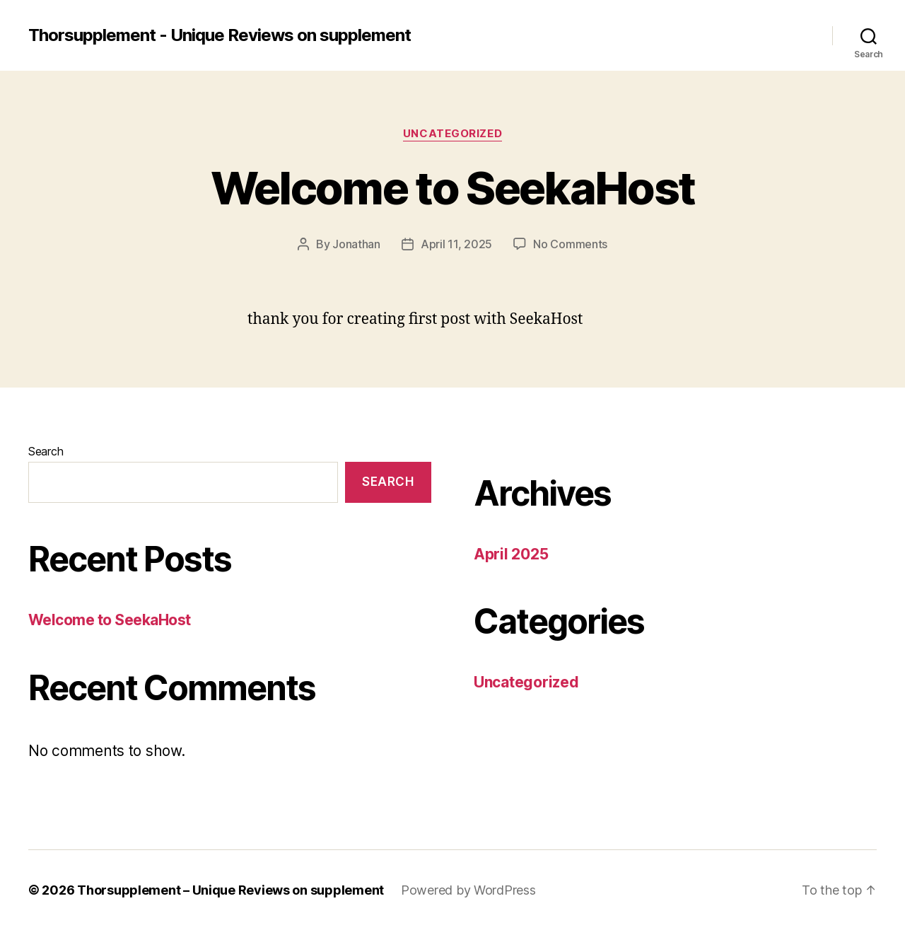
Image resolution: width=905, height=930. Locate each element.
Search (45, 451)
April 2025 (511, 554)
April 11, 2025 (456, 244)
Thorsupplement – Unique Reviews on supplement (230, 890)
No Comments (570, 244)
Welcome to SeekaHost (453, 188)
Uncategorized (452, 133)
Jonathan (356, 244)
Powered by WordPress (468, 890)
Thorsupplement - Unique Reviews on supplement (219, 35)
